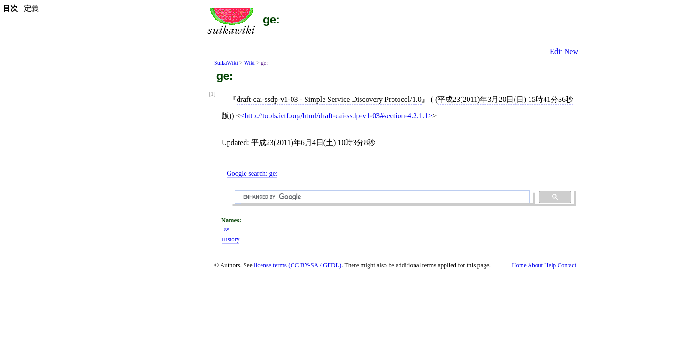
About (535, 265)
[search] (381, 197)
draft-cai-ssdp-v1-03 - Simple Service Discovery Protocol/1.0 (329, 99)
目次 (10, 8)
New (571, 51)
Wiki (249, 63)
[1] (212, 94)
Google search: (252, 173)
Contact (566, 265)
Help (550, 265)
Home (519, 265)
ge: (271, 19)
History (230, 239)
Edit (556, 51)
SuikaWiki (226, 63)
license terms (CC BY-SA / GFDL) (297, 265)
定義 (31, 8)
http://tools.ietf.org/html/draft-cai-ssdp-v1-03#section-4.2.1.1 (336, 116)
